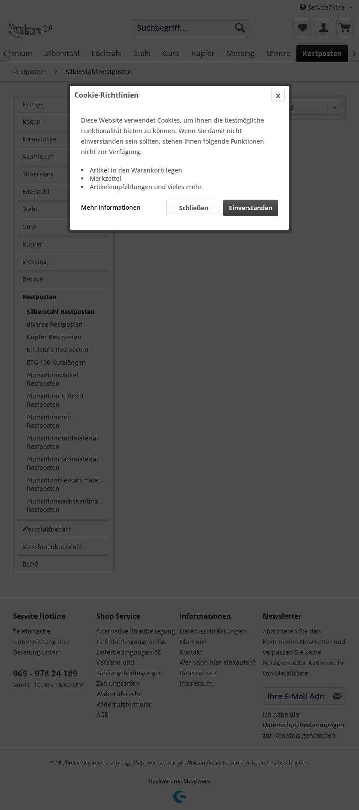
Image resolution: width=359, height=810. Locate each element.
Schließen (193, 208)
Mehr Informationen (111, 207)
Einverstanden (250, 208)
